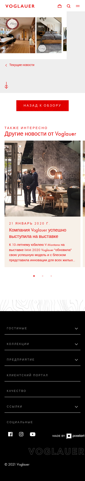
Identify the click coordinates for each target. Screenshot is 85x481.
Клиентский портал (27, 375)
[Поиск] (68, 5)
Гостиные (17, 328)
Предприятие (21, 359)
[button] (34, 276)
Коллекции (18, 344)
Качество (17, 391)
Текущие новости (19, 65)
